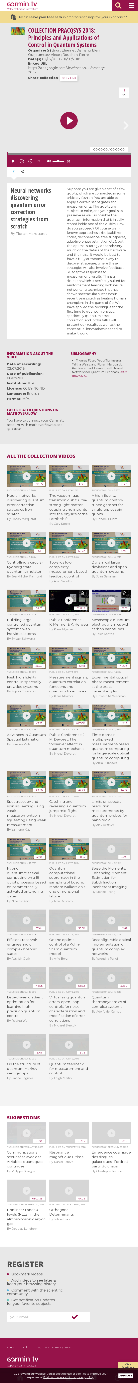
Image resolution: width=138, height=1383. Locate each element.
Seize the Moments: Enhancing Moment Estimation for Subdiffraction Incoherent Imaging (109, 877)
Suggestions (23, 1117)
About (10, 1347)
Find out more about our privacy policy (68, 1377)
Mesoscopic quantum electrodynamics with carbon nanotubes (111, 624)
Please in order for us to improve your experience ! (69, 17)
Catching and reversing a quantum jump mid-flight (67, 806)
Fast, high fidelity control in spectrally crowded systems (24, 682)
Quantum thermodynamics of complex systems (109, 1002)
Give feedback (128, 1366)
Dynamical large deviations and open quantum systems (109, 567)
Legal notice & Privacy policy (53, 1347)
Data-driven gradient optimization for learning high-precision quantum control (25, 1006)
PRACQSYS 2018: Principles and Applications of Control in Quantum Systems (63, 37)
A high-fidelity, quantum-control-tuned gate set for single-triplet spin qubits (107, 505)
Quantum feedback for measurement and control (68, 1068)
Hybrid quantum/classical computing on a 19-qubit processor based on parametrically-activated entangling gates (26, 882)
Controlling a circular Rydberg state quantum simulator (25, 567)
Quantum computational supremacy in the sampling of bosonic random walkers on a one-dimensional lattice (67, 882)
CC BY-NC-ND (34, 388)
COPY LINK (69, 78)
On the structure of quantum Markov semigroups (23, 1068)
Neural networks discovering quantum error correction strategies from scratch (26, 505)
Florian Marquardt (31, 234)
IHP (31, 383)
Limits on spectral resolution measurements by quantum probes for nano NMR (109, 811)
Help (25, 1347)
